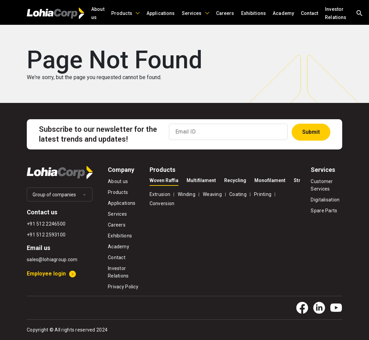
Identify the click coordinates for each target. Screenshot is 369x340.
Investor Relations (335, 13)
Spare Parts (324, 210)
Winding (186, 194)
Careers (225, 13)
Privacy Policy (123, 286)
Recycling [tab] (235, 180)
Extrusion (160, 194)
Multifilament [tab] (201, 180)
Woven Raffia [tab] (164, 180)
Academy (283, 13)
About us (97, 13)
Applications (161, 13)
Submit (311, 132)
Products (121, 13)
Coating (238, 194)
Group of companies (54, 194)
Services (192, 13)
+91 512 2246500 (46, 224)
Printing (262, 194)
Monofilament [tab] (270, 180)
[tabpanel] (225, 198)
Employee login (46, 273)
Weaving (212, 194)
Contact (309, 13)
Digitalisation (325, 199)
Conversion (162, 203)
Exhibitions (253, 13)
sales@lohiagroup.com (52, 259)
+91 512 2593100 (46, 234)
